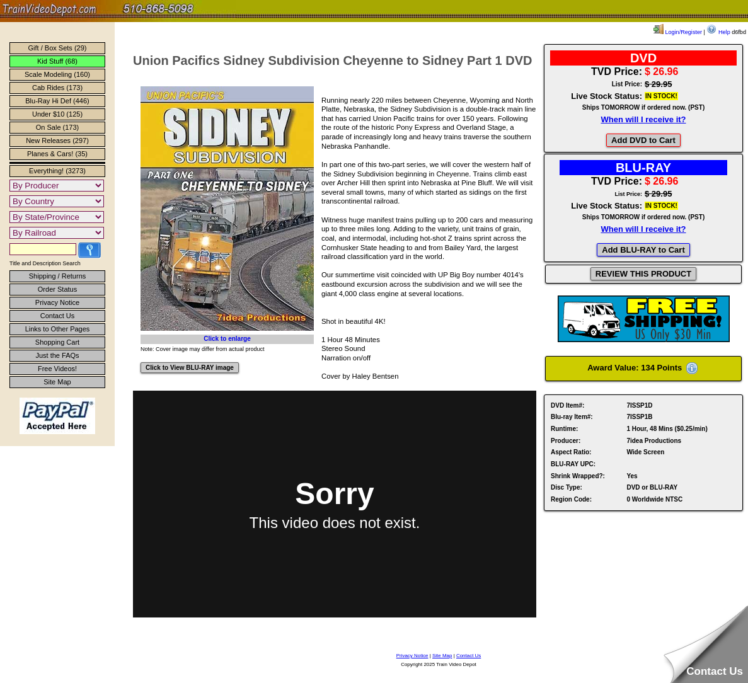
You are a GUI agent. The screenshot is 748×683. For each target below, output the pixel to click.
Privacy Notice (57, 302)
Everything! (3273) (57, 171)
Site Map (57, 382)
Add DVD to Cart (643, 140)
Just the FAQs (57, 355)
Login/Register (677, 32)
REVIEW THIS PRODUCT (643, 273)
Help (718, 32)
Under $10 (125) (57, 114)
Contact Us (57, 315)
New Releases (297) (57, 140)
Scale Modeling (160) (57, 74)
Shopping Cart (57, 342)
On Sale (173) (57, 127)
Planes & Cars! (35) (57, 154)
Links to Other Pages (57, 329)
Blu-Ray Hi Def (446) (57, 101)
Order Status (57, 289)
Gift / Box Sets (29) (57, 48)
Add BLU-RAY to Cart (643, 250)
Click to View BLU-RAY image (190, 367)
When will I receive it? (643, 119)
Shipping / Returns (57, 276)
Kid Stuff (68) (57, 61)
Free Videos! (57, 368)
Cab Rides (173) (57, 87)
